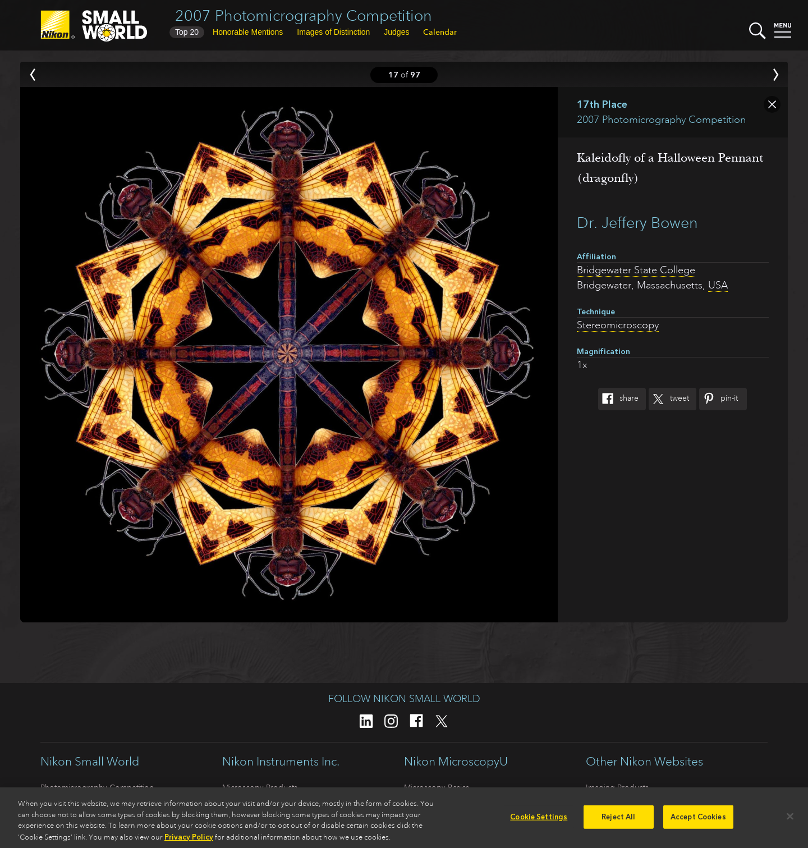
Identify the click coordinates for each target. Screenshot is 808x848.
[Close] (790, 820)
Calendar (440, 32)
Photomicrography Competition (97, 787)
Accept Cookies (698, 821)
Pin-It (718, 399)
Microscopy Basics (436, 787)
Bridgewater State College (636, 270)
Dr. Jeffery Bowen (637, 222)
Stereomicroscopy (618, 325)
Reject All (618, 821)
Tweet (669, 399)
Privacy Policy (188, 841)
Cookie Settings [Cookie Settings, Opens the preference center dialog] (538, 821)
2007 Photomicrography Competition (303, 15)
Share (618, 399)
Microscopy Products (259, 787)
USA (718, 285)
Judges (396, 31)
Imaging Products (617, 787)
